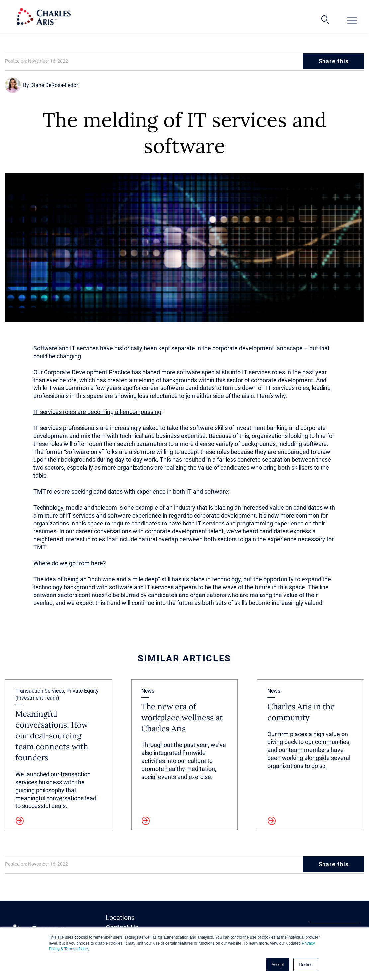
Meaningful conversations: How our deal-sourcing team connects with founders (51, 736)
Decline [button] (305, 964)
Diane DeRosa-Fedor (54, 85)
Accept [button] (278, 964)
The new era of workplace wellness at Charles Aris (182, 717)
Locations (120, 918)
